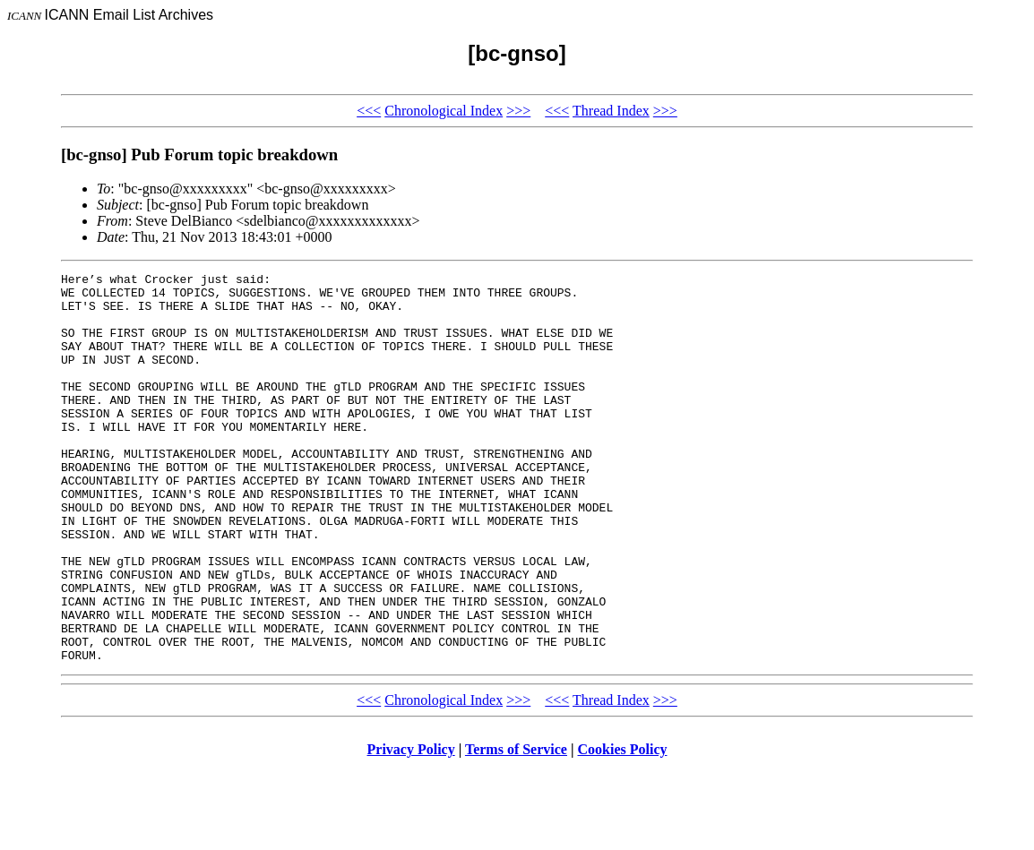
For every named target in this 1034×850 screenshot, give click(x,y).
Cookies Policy (623, 827)
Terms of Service (516, 827)
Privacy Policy (411, 827)
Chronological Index (443, 110)
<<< (369, 110)
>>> (518, 110)
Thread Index (611, 110)
